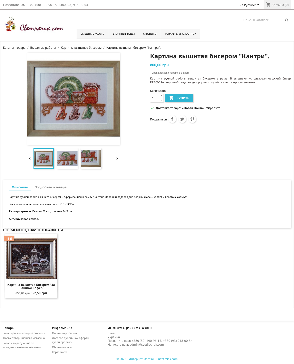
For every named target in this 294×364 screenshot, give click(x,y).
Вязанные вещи (124, 33)
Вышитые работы (93, 33)
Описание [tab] (20, 187)
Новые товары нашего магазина (24, 338)
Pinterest (192, 119)
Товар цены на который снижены (24, 333)
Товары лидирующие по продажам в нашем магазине (22, 345)
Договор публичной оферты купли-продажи (70, 340)
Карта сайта (59, 352)
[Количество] (154, 98)
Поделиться (172, 119)
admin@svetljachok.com (147, 344)
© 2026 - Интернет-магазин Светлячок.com (147, 359)
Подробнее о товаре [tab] (51, 187)
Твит (182, 119)
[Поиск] (266, 20)
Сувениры (150, 33)
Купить (179, 98)
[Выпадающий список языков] (250, 5)
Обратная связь (62, 347)
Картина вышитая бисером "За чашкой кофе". (31, 286)
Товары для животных (180, 33)
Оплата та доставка (64, 333)
